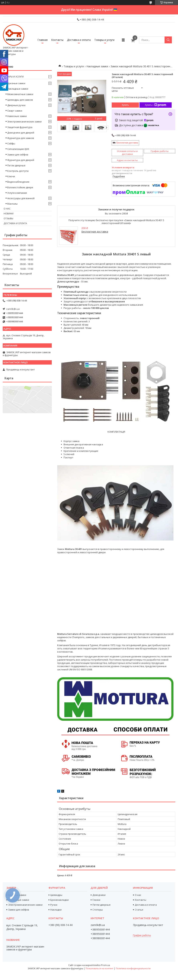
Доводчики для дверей (20, 132)
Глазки (96, 899)
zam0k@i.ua (13, 308)
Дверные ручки (16, 105)
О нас (7, 208)
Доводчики (99, 895)
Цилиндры (56, 895)
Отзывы (8, 218)
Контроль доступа (18, 170)
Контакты (57, 40)
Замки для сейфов (17, 154)
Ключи (11, 176)
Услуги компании (17, 192)
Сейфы (11, 143)
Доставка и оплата (79, 40)
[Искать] (168, 39)
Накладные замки (97, 66)
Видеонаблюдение (18, 181)
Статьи (139, 909)
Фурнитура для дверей (20, 160)
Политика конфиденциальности (133, 968)
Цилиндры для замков (20, 99)
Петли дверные (16, 165)
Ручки (53, 904)
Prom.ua (105, 965)
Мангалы (12, 203)
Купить (125, 105)
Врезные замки (16, 83)
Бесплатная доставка (127, 142)
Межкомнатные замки (20, 94)
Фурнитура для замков (20, 138)
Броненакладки (59, 899)
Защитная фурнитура (19, 127)
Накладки (56, 909)
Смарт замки (14, 110)
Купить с (155, 105)
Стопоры (97, 909)
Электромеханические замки (24, 121)
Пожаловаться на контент (99, 968)
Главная (42, 40)
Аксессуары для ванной (21, 198)
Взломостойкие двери (20, 187)
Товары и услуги (104, 40)
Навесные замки (17, 116)
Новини (8, 213)
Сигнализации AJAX (18, 149)
